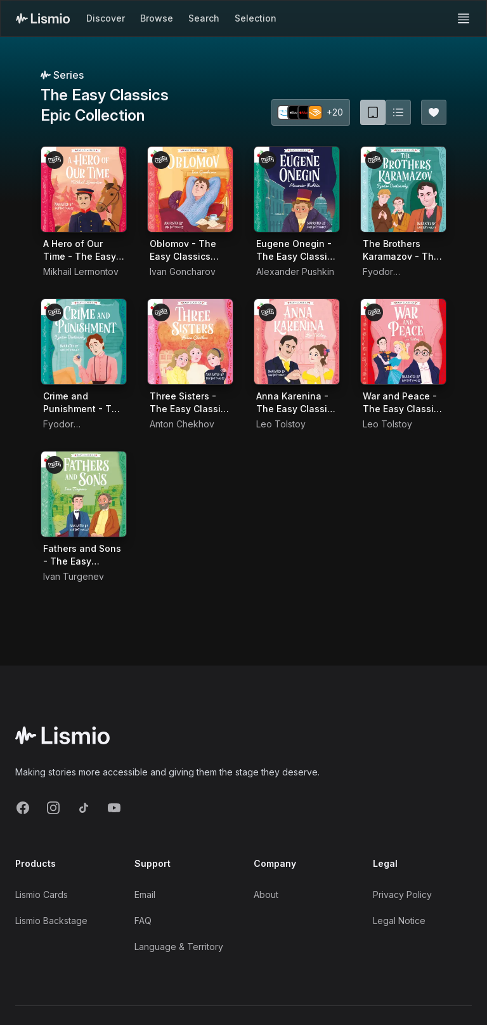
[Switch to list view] (398, 112)
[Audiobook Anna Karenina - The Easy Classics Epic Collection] (297, 341)
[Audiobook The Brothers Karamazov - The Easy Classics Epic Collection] (403, 189)
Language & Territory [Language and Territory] (178, 946)
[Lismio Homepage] (43, 18)
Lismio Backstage (51, 920)
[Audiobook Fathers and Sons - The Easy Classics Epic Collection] (84, 494)
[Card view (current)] (373, 112)
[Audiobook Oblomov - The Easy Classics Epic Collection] (190, 189)
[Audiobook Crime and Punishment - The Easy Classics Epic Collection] (84, 341)
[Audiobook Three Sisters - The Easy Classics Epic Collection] (190, 341)
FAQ (143, 920)
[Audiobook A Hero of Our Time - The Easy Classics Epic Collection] (84, 189)
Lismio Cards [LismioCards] (41, 894)
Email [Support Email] (144, 894)
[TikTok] (83, 807)
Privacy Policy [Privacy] (402, 894)
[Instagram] (53, 807)
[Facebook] (22, 807)
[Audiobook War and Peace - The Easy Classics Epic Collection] (403, 341)
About (266, 894)
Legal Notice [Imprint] (399, 920)
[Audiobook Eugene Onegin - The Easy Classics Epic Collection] (297, 189)
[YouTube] (114, 807)
